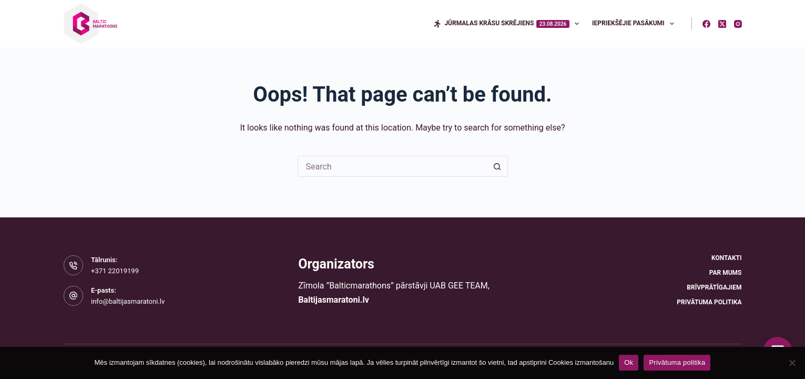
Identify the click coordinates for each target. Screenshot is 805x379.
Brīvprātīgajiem (714, 287)
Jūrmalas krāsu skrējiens (508, 23)
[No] (792, 362)
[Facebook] (706, 24)
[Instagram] (738, 24)
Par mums (725, 272)
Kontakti (726, 258)
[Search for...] (392, 166)
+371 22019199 (115, 271)
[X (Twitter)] (722, 24)
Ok (628, 362)
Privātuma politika (709, 302)
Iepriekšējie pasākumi (635, 23)
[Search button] (497, 166)
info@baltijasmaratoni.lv (128, 301)
